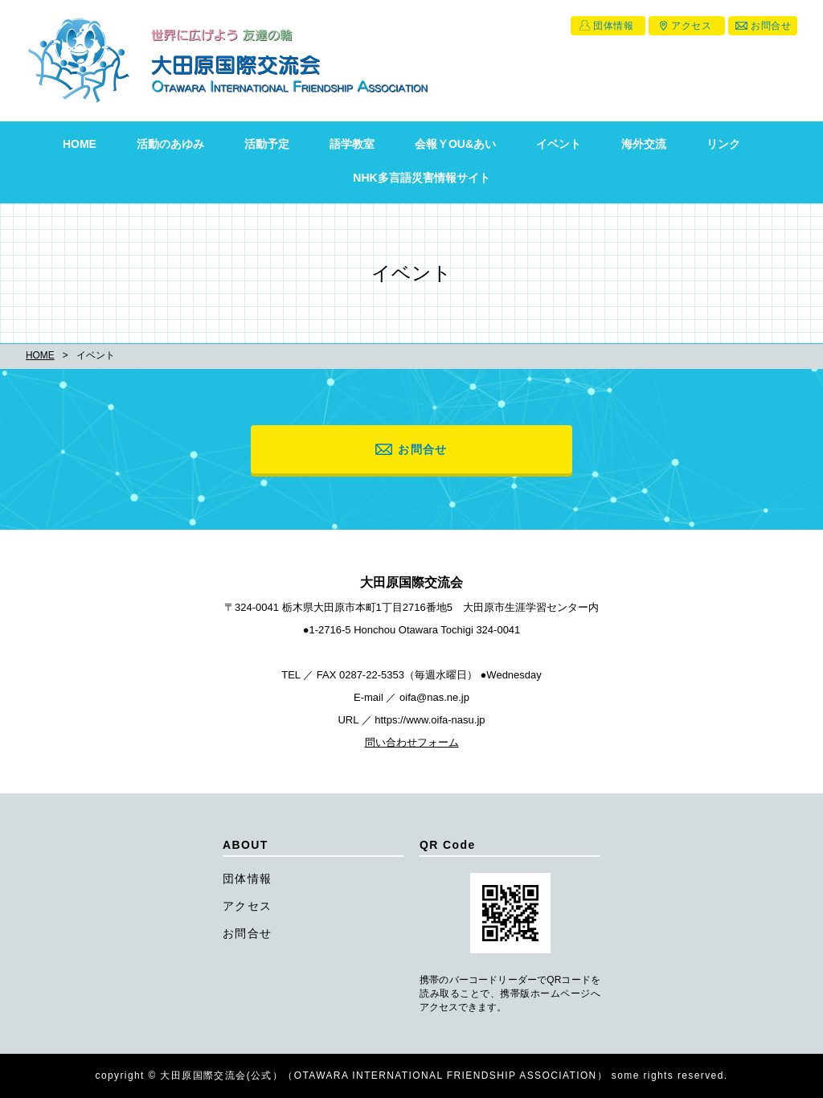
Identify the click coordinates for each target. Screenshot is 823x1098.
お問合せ (771, 25)
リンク (723, 143)
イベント (558, 143)
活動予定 (266, 143)
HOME (79, 143)
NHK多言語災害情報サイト (421, 177)
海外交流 (643, 143)
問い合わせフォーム (412, 742)
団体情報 (613, 25)
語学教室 (352, 143)
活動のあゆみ (170, 143)
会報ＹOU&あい (455, 143)
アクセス (691, 25)
